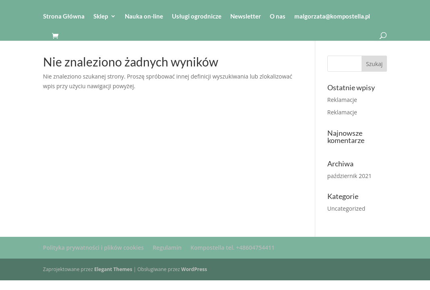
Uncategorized (346, 208)
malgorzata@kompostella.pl (332, 16)
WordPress (194, 269)
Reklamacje (342, 100)
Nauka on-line (144, 16)
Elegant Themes (113, 269)
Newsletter (245, 16)
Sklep (100, 16)
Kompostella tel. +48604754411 (232, 247)
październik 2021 (349, 176)
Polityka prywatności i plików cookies (93, 247)
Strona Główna (64, 16)
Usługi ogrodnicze (196, 16)
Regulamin (167, 247)
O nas (277, 16)
